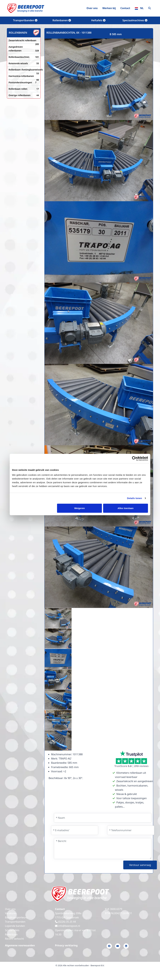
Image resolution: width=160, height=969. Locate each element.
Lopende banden (15, 926)
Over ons (92, 8)
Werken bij (109, 8)
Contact (125, 8)
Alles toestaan (126, 508)
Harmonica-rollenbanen (24, 76)
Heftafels (98, 20)
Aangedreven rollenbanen (24, 48)
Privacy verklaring (66, 945)
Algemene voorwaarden (20, 945)
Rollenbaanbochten (24, 57)
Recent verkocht (14, 938)
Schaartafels (12, 930)
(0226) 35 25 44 (65, 921)
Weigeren (79, 508)
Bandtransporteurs (16, 917)
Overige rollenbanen (24, 95)
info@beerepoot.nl (67, 926)
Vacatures (11, 913)
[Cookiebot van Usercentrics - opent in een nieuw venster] (134, 458)
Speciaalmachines (134, 20)
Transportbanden (25, 20)
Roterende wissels (24, 63)
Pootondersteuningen (22, 82)
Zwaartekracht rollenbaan (24, 40)
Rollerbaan (11, 934)
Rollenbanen (61, 20)
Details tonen (134, 498)
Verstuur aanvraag (140, 865)
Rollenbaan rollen (24, 89)
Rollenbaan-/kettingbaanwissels (24, 70)
